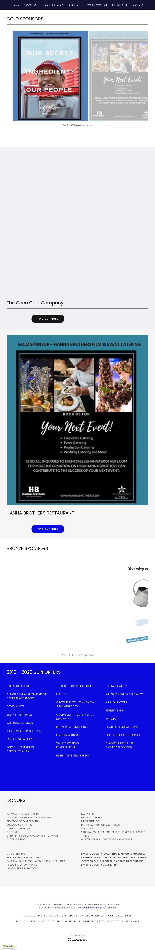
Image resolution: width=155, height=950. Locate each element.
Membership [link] (120, 4)
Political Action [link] (119, 915)
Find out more (48, 318)
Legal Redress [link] (95, 915)
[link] (77, 939)
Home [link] (15, 4)
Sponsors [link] (132, 921)
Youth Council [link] (96, 4)
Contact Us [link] (114, 921)
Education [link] (76, 915)
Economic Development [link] (50, 915)
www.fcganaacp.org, (88, 907)
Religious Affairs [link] (28, 921)
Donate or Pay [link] (93, 921)
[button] (32, 5)
